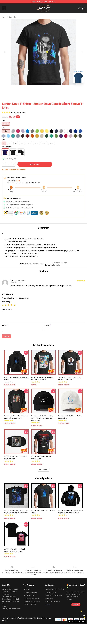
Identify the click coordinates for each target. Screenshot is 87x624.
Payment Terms (50, 592)
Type (3, 120)
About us (27, 589)
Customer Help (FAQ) (52, 601)
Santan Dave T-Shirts (60, 263)
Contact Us (49, 598)
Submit (6, 336)
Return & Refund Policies (53, 595)
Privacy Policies (29, 595)
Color (3, 127)
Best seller (13, 17)
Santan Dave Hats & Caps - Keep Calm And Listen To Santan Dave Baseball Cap (42, 418)
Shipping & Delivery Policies (54, 589)
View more (43, 469)
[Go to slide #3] (55, 90)
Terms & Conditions (30, 592)
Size (3, 140)
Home (4, 17)
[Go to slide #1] (32, 90)
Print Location (7, 147)
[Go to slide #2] (43, 90)
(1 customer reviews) (18, 112)
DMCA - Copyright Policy (32, 598)
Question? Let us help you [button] (76, 621)
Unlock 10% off (83, 614)
